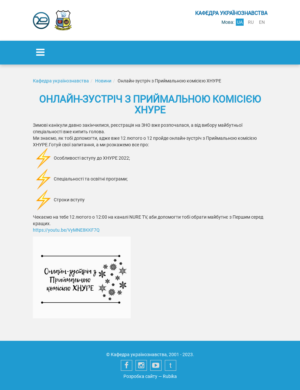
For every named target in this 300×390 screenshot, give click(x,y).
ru (251, 22)
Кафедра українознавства (61, 80)
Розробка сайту (140, 376)
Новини (103, 80)
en (262, 22)
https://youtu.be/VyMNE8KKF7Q (66, 230)
